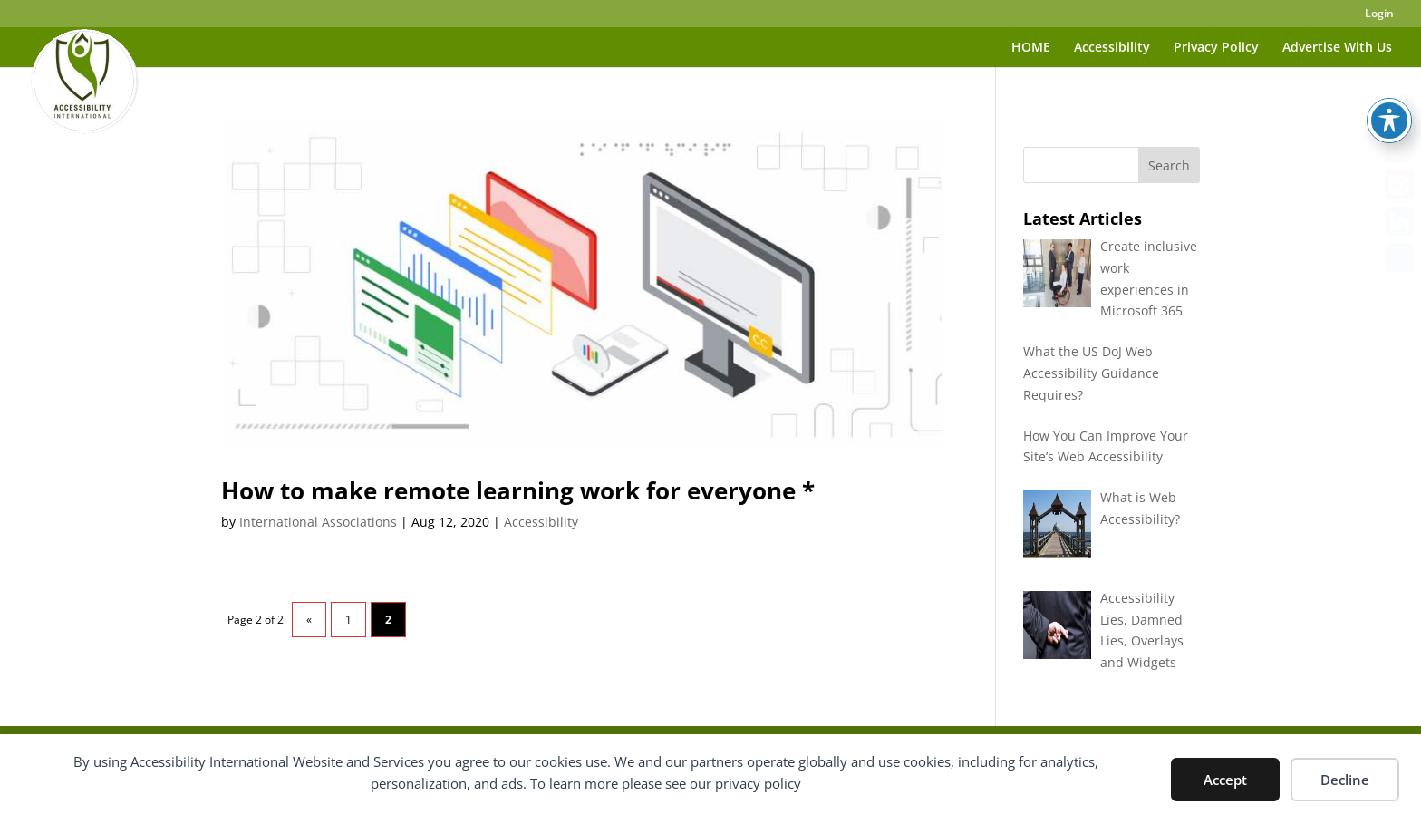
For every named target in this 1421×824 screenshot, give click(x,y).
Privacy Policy (1216, 48)
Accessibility (1112, 48)
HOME (1030, 48)
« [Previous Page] (309, 619)
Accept (1225, 780)
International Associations (318, 521)
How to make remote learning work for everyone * (518, 490)
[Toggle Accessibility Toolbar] (1389, 82)
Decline (1344, 780)
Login (1379, 14)
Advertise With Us (1337, 48)
